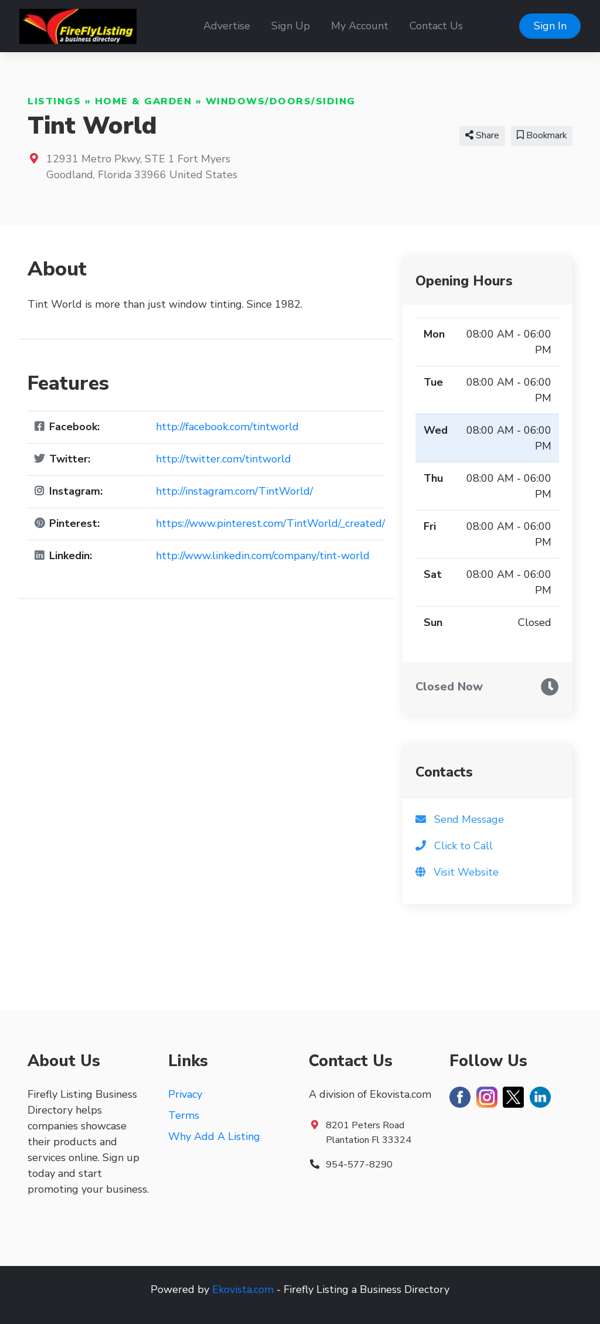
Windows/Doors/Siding (281, 101)
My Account (359, 26)
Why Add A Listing (214, 1136)
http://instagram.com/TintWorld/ (234, 491)
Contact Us (436, 26)
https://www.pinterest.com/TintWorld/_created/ (270, 523)
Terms (183, 1115)
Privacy (185, 1094)
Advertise (226, 26)
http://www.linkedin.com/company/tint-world (263, 556)
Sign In (550, 26)
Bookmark (542, 135)
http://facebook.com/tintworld (227, 427)
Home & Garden (143, 101)
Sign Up (290, 26)
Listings (54, 101)
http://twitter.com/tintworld (223, 459)
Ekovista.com (243, 1289)
